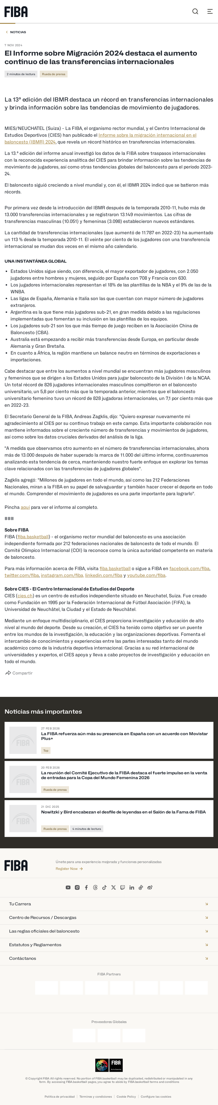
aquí (25, 507)
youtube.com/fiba (146, 575)
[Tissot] (171, 988)
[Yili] (196, 988)
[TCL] (146, 988)
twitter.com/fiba (22, 575)
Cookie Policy (126, 1096)
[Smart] (121, 988)
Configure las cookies (156, 1096)
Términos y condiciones (95, 1096)
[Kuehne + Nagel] (109, 1035)
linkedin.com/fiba (103, 575)
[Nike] (96, 988)
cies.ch (25, 595)
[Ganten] (46, 988)
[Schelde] (134, 1035)
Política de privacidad (60, 1096)
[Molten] (71, 988)
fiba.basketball (33, 536)
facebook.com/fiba (189, 568)
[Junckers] (84, 1035)
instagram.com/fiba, (62, 575)
